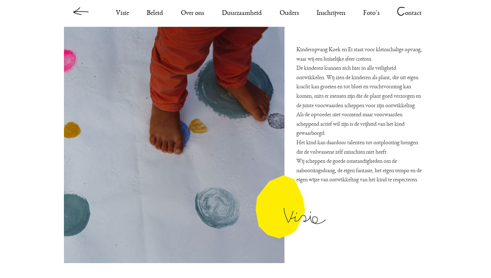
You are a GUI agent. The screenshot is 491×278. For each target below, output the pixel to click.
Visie (122, 13)
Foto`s (371, 13)
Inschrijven (331, 13)
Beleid (155, 13)
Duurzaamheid (242, 13)
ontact (409, 13)
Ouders (289, 13)
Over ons (192, 13)
